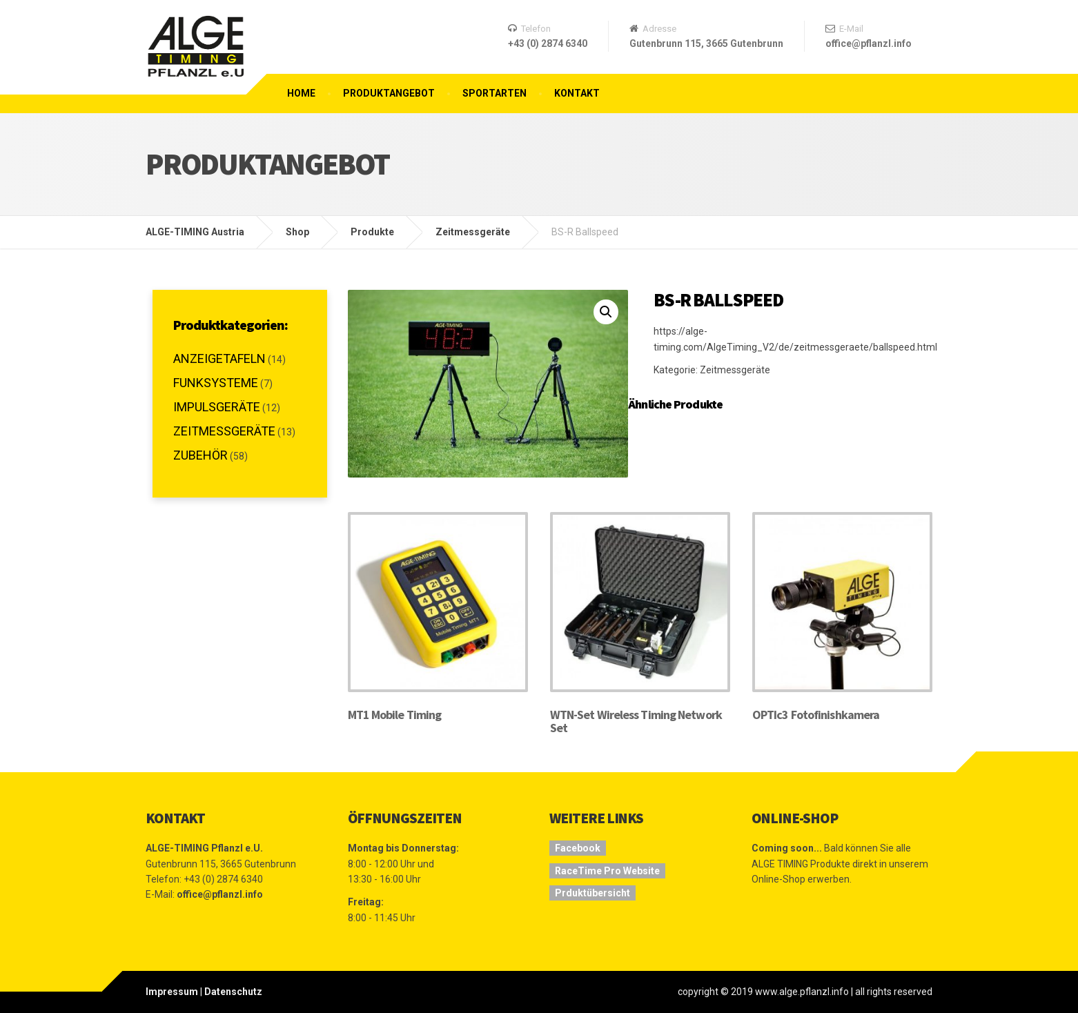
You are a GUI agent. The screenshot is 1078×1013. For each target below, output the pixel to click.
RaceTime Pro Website (607, 870)
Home (301, 93)
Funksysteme (215, 382)
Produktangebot (389, 93)
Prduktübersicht (592, 892)
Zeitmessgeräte (735, 369)
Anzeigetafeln (219, 358)
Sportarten (494, 93)
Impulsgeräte (216, 407)
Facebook (577, 848)
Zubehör (200, 455)
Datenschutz (233, 991)
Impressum (172, 991)
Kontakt (577, 93)
